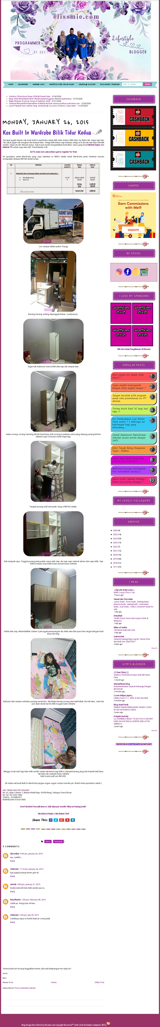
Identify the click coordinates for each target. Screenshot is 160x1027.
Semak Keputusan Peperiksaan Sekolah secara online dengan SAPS (129, 438)
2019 (115, 559)
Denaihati (118, 616)
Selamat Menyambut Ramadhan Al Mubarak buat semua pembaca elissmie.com (44, 103)
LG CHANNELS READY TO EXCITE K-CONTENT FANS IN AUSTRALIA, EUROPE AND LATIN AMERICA (133, 721)
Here (34, 1025)
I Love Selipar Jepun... (123, 695)
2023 (115, 542)
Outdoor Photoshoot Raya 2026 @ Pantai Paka (29, 96)
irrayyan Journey (121, 716)
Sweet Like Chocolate (123, 599)
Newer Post (8, 982)
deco (48, 841)
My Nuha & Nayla (45, 814)
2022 (115, 546)
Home (54, 982)
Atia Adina (14, 854)
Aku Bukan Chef (62, 814)
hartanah (58, 841)
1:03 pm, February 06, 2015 (34, 899)
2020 (115, 555)
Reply (12, 861)
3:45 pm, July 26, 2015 (29, 915)
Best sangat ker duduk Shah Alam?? (128, 376)
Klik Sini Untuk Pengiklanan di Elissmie (133, 349)
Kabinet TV (7, 147)
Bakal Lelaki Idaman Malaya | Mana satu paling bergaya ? (129, 480)
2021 (115, 551)
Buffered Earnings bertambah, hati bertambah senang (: (129, 470)
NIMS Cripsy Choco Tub (124, 592)
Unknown (14, 869)
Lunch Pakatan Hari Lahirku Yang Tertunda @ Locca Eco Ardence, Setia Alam (42, 106)
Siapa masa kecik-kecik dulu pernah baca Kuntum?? (128, 460)
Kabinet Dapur (94, 145)
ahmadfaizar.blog (122, 684)
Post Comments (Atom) (25, 988)
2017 (115, 567)
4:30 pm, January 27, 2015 (28, 884)
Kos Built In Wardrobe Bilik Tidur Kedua (52, 132)
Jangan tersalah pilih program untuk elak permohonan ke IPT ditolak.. (129, 398)
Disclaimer (87, 1025)
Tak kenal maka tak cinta (124, 630)
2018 (115, 563)
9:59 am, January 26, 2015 (31, 854)
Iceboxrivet (119, 636)
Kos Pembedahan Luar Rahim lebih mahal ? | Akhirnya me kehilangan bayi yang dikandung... (128, 423)
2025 (115, 534)
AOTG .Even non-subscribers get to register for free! (53, 152)
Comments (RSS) (99, 1025)
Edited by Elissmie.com (45, 1025)
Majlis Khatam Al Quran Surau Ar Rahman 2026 (29, 101)
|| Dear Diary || (121, 672)
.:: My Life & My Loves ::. (124, 590)
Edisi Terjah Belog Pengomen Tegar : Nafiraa (128, 449)
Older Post (99, 982)
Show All (154, 648)
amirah (13, 884)
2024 (115, 538)
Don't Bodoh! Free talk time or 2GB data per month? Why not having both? (53, 806)
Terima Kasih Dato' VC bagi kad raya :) (130, 410)
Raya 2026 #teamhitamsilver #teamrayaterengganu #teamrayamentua (40, 99)
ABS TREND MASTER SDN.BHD (16, 790)
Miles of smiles (120, 627)
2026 (115, 530)
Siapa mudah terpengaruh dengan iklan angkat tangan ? (129, 387)
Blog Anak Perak (121, 705)
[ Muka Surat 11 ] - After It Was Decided (131, 698)
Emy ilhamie (15, 899)
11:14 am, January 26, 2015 (31, 869)
